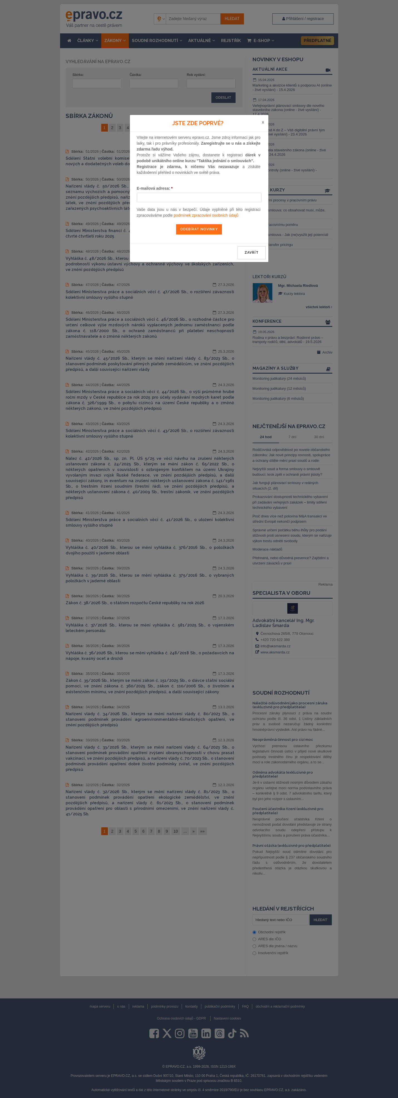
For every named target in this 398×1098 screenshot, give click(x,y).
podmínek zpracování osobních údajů (206, 215)
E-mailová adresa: (155, 188)
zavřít (251, 253)
